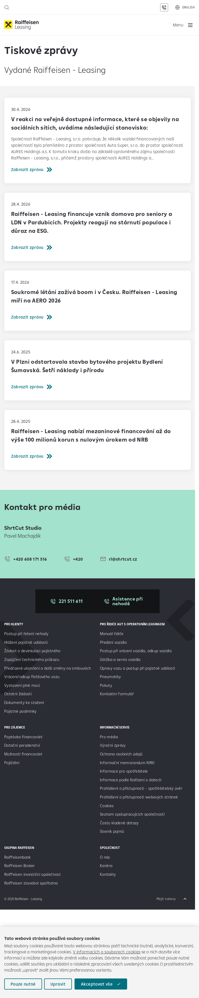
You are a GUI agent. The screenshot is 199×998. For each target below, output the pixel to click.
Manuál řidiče (111, 633)
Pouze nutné (23, 984)
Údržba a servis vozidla (120, 659)
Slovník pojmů (112, 831)
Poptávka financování (24, 736)
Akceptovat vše (97, 984)
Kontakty (108, 874)
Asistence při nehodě (127, 601)
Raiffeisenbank (17, 857)
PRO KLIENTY (13, 624)
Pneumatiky (110, 676)
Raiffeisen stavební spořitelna (31, 883)
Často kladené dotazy (119, 822)
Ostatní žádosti (18, 693)
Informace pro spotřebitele (124, 771)
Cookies (107, 805)
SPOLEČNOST (110, 848)
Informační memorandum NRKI (127, 762)
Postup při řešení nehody (26, 633)
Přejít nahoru (165, 899)
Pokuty (106, 685)
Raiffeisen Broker (19, 865)
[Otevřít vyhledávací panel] (6, 7)
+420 (78, 559)
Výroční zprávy (113, 745)
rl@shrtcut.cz (123, 559)
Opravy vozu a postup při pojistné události (138, 668)
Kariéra (106, 865)
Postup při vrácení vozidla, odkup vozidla (136, 650)
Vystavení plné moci (22, 685)
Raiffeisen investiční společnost (32, 874)
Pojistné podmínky (20, 711)
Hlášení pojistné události (26, 642)
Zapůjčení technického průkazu (31, 659)
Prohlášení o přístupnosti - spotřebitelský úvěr (141, 788)
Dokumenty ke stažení (24, 702)
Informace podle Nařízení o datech (130, 779)
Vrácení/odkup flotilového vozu (31, 676)
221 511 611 (71, 601)
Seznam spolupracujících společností (132, 814)
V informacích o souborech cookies (106, 951)
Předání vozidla (113, 642)
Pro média (109, 736)
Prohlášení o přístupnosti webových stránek (139, 797)
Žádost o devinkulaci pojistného (32, 650)
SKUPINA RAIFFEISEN (19, 848)
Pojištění (11, 762)
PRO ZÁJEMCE (14, 727)
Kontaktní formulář (117, 693)
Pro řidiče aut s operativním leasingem (132, 624)
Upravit (58, 984)
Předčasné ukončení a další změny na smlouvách (47, 668)
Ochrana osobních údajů (121, 753)
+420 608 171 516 (30, 559)
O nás (105, 857)
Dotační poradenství (22, 745)
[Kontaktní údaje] (164, 7)
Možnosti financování (23, 753)
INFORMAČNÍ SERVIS (114, 727)
